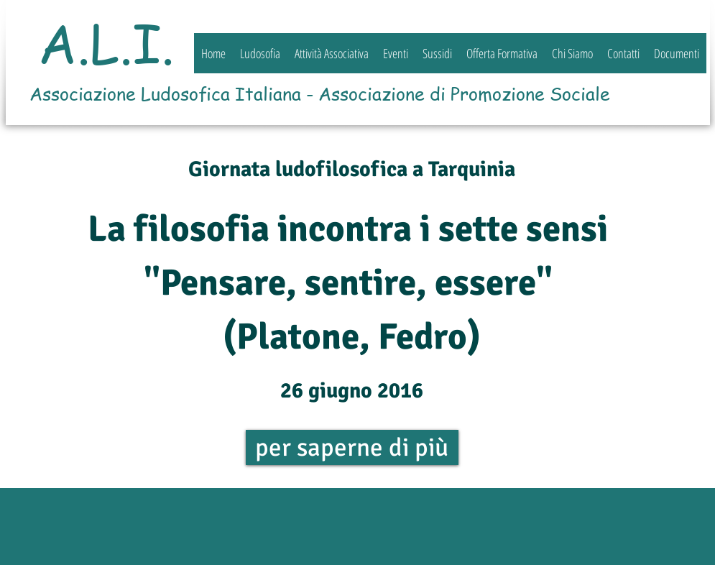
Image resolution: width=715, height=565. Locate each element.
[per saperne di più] (352, 447)
